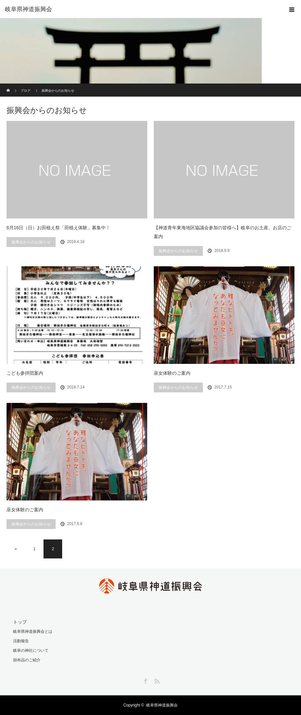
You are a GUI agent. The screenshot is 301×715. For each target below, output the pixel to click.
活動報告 (21, 641)
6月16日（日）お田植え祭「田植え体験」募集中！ (58, 227)
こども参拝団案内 (25, 373)
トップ (20, 622)
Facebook (145, 680)
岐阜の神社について (30, 650)
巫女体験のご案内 (172, 373)
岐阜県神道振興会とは (32, 631)
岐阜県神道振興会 (162, 705)
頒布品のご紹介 (27, 660)
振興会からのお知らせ (31, 242)
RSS (156, 680)
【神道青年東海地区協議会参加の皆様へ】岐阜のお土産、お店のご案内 (222, 232)
